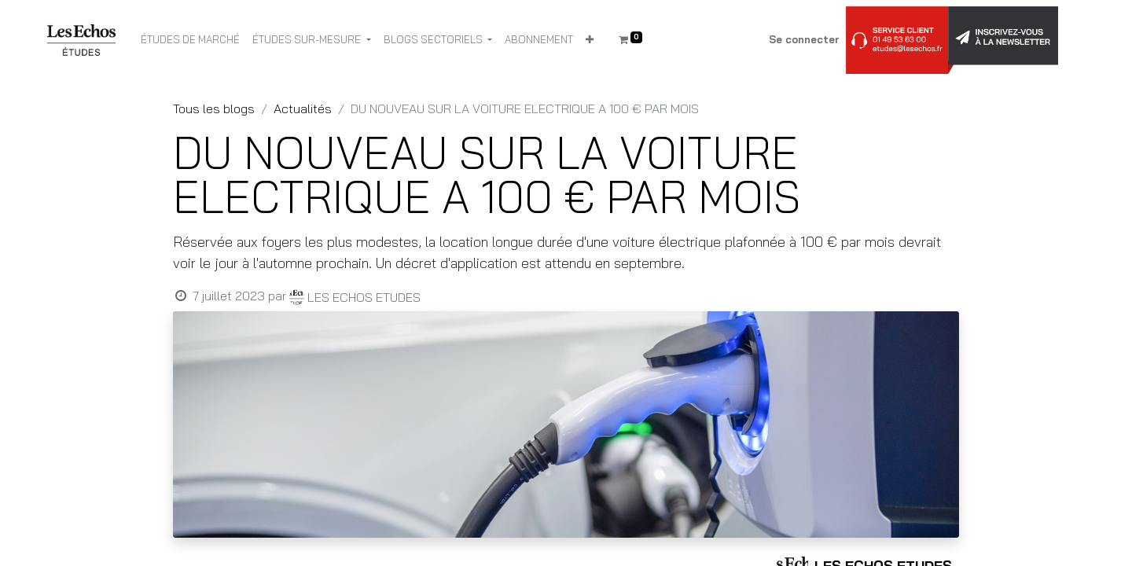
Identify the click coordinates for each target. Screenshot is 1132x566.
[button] (589, 40)
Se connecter (804, 39)
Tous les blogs (214, 108)
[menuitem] (190, 40)
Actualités (303, 108)
